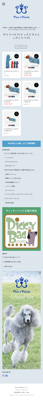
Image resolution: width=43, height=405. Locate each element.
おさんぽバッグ (10, 165)
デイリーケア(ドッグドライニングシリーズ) (18, 194)
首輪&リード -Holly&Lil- (13, 178)
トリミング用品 (10, 186)
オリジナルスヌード (11, 161)
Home (5, 27)
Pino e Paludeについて (12, 257)
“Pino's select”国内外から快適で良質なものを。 (23, 27)
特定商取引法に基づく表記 (12, 261)
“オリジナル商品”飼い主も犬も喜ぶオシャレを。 (19, 153)
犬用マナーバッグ (10, 174)
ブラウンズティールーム (11, 198)
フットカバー (9, 157)
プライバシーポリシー (21, 390)
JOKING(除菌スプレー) (12, 182)
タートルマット (10, 190)
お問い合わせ (8, 266)
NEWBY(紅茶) (9, 202)
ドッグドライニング (21, 46)
